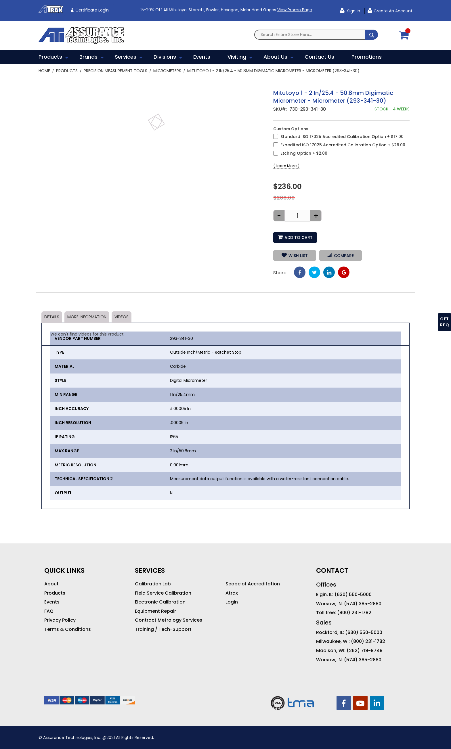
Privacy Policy (60, 620)
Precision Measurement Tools (115, 71)
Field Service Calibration (163, 593)
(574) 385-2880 (362, 604)
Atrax (232, 593)
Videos (121, 317)
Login (232, 602)
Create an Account (393, 11)
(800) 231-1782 (354, 613)
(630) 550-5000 (353, 594)
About (51, 584)
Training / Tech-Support (163, 629)
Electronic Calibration (160, 602)
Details (51, 317)
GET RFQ (444, 322)
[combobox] (316, 35)
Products (67, 71)
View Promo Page (294, 10)
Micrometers (167, 71)
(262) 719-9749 (365, 651)
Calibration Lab (153, 584)
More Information (86, 317)
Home (44, 71)
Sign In (353, 11)
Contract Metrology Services (168, 620)
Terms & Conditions (67, 629)
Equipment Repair (155, 611)
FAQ (48, 611)
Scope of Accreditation (253, 584)
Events (52, 602)
